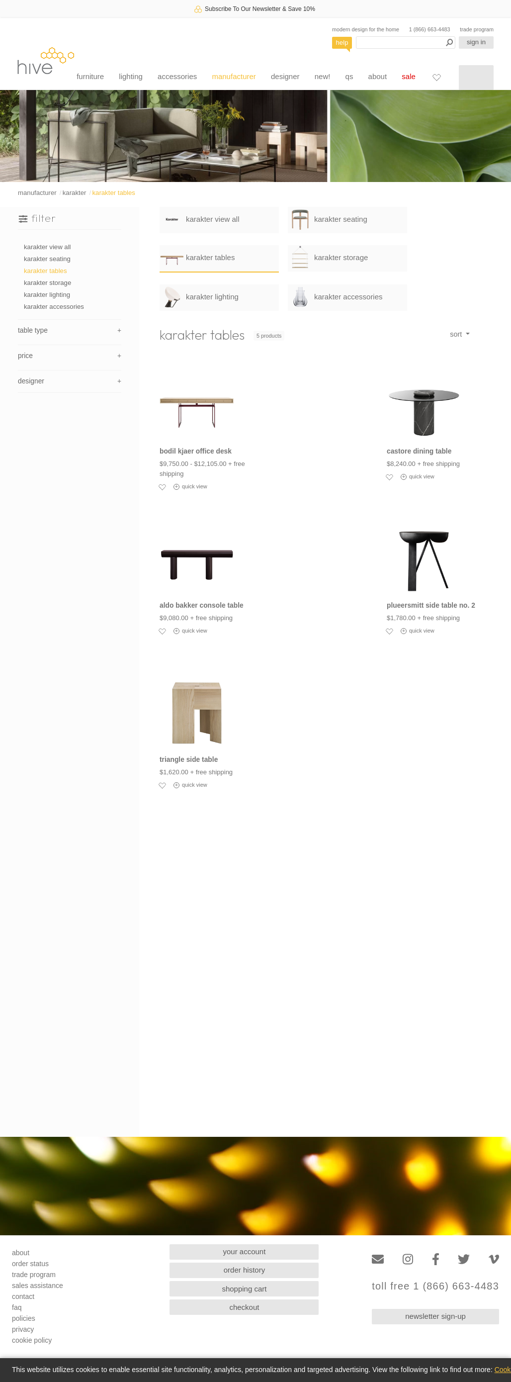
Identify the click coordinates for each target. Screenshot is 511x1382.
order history (244, 1270)
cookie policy (32, 1340)
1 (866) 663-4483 (429, 29)
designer (285, 76)
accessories (177, 76)
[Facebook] (435, 1259)
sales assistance (37, 1286)
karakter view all (47, 247)
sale (409, 76)
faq (16, 1307)
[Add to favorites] (162, 487)
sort (457, 334)
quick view (190, 487)
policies (23, 1318)
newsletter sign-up (435, 1316)
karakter (74, 192)
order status (30, 1264)
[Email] (378, 1259)
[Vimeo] (494, 1259)
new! (323, 76)
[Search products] (405, 42)
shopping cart (244, 1289)
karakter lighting (47, 294)
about (377, 76)
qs (349, 76)
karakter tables (113, 192)
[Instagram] (408, 1259)
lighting (131, 76)
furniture (90, 76)
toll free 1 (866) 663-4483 (435, 1286)
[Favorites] (436, 77)
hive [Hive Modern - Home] (45, 60)
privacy (23, 1329)
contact (23, 1296)
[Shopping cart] (476, 77)
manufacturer (234, 76)
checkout (244, 1307)
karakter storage (47, 282)
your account (244, 1251)
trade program (477, 29)
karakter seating (47, 259)
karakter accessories (54, 306)
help (342, 42)
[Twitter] (464, 1259)
